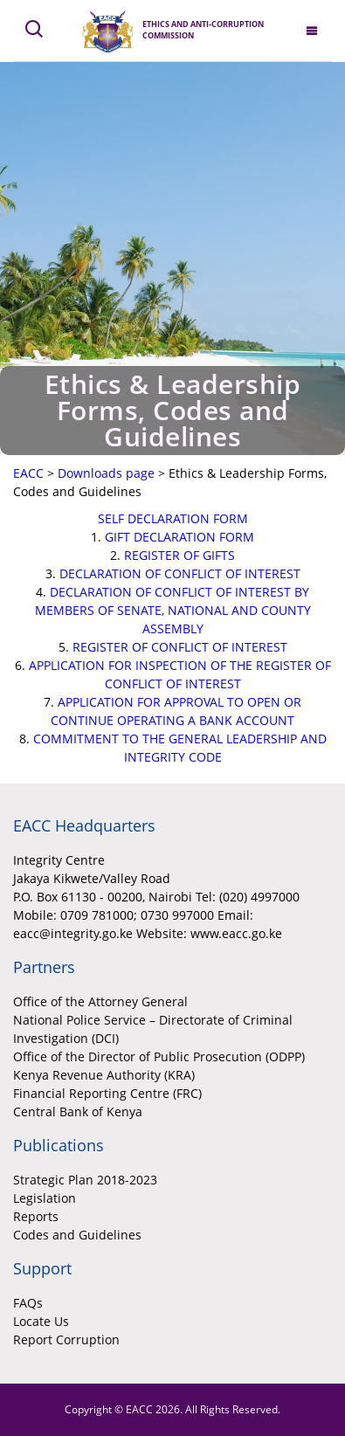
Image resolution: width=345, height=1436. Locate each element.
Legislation (44, 1198)
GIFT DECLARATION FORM (179, 536)
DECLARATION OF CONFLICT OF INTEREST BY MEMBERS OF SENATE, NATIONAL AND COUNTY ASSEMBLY (173, 610)
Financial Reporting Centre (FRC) (107, 1093)
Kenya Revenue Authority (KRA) (104, 1075)
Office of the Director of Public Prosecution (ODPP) (159, 1056)
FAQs (28, 1302)
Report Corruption (66, 1339)
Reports (36, 1216)
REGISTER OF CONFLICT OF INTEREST (179, 647)
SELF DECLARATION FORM (173, 518)
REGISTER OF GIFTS (179, 555)
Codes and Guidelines (77, 1234)
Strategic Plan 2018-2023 (85, 1179)
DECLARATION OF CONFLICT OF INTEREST (179, 573)
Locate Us (41, 1321)
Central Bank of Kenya (77, 1111)
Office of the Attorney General (100, 1001)
